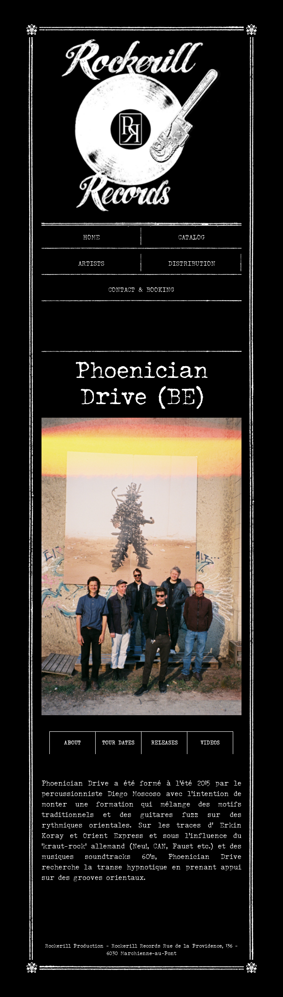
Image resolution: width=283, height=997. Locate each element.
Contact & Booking (141, 290)
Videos (210, 742)
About (72, 742)
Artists (91, 263)
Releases (164, 742)
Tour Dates (118, 742)
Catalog (191, 237)
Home (91, 237)
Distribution (191, 263)
